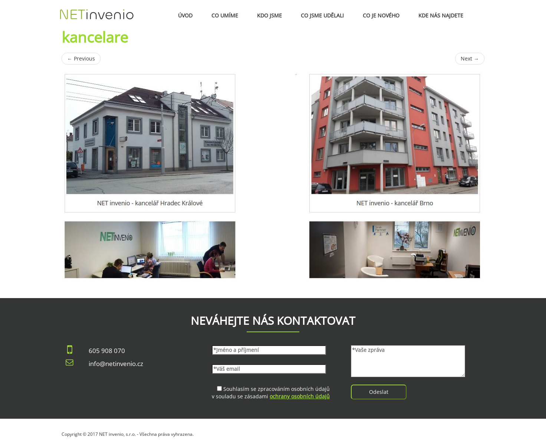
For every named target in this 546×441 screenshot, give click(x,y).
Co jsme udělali (322, 15)
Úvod (185, 15)
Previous (81, 58)
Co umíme (224, 15)
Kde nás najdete (440, 15)
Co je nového (381, 15)
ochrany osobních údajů (300, 396)
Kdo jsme (269, 15)
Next (470, 58)
